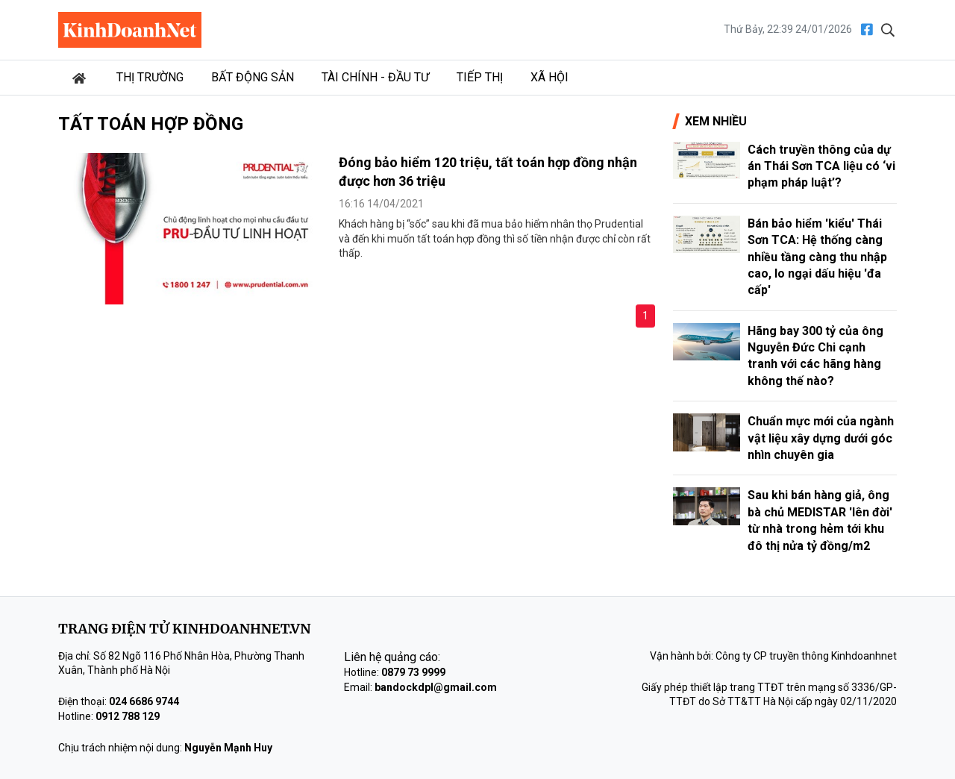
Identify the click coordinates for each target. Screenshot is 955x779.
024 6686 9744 (144, 701)
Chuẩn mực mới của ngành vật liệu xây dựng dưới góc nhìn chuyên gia (821, 438)
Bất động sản (252, 77)
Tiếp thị (480, 77)
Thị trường (150, 77)
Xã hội (549, 77)
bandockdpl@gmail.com (436, 687)
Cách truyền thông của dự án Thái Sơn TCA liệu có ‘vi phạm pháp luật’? (821, 166)
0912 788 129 (128, 716)
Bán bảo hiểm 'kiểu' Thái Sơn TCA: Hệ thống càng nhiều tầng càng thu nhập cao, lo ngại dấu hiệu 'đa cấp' (817, 257)
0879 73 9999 (413, 672)
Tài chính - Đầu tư (375, 77)
